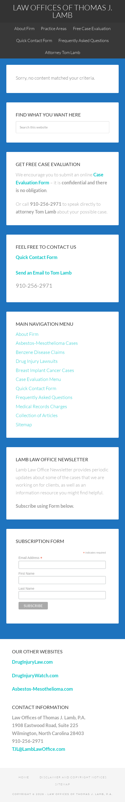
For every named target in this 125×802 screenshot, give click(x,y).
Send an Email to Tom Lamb (44, 272)
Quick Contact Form (36, 257)
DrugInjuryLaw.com (32, 662)
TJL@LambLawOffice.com (38, 749)
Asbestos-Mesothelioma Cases (47, 343)
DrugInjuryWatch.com (35, 675)
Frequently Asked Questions (44, 397)
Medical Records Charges (41, 406)
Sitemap (24, 424)
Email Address (30, 558)
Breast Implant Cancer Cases (45, 370)
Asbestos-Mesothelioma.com (42, 689)
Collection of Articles (37, 415)
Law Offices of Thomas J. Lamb (62, 11)
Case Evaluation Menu (38, 379)
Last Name (26, 588)
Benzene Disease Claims (40, 352)
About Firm (27, 334)
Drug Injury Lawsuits (37, 361)
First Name (26, 573)
